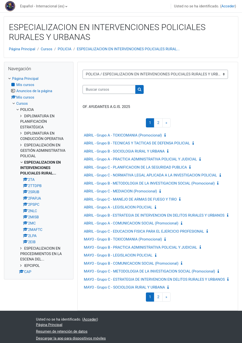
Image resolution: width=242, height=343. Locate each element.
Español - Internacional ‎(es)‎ (42, 6)
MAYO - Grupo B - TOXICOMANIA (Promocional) (123, 239)
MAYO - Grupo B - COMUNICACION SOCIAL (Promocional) (131, 263)
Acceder (228, 6)
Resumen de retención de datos (61, 331)
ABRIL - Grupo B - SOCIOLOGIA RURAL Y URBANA (124, 151)
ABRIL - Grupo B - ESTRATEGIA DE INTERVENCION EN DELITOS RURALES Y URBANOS (154, 215)
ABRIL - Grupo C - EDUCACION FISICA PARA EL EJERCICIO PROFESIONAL (144, 231)
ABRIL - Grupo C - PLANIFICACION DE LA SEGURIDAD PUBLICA (135, 167)
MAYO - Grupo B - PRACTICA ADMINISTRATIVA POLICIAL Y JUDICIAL (140, 247)
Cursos (46, 49)
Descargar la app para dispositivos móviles (71, 338)
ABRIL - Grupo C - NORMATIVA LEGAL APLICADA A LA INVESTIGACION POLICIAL (150, 175)
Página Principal (22, 49)
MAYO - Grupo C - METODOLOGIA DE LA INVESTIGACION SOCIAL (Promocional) (149, 271)
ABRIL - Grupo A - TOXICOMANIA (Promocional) (123, 135)
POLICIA (64, 49)
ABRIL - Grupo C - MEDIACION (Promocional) (120, 191)
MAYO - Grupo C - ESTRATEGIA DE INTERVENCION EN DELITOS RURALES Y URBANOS (154, 279)
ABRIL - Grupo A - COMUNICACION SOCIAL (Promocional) (131, 223)
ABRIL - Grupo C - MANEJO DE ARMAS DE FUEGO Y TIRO (130, 199)
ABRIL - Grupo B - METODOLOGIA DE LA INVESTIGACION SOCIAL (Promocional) (149, 183)
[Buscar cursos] (109, 89)
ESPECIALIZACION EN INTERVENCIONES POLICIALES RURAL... (128, 49)
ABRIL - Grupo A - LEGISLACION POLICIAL (118, 207)
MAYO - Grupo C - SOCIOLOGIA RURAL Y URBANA (124, 287)
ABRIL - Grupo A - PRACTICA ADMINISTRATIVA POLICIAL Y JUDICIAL (140, 159)
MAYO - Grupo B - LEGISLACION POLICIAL (118, 255)
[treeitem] (38, 175)
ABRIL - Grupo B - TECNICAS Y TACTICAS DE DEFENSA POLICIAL (137, 143)
